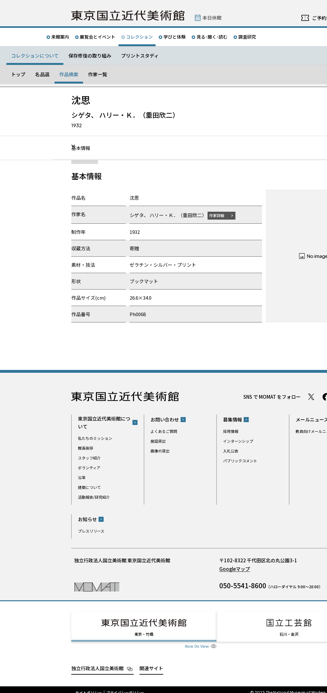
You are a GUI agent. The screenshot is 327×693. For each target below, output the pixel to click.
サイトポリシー (88, 686)
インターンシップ (238, 441)
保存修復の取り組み (89, 55)
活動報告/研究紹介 (94, 496)
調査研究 (247, 37)
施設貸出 (158, 441)
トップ (18, 74)
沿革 (82, 477)
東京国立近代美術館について (104, 422)
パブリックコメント (240, 460)
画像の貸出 (160, 450)
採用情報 (230, 431)
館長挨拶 (85, 447)
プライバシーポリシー (125, 686)
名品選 (42, 74)
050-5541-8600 (242, 585)
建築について (89, 487)
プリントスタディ (140, 55)
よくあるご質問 (164, 431)
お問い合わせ (165, 419)
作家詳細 (220, 215)
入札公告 (230, 450)
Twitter (311, 396)
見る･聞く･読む (212, 37)
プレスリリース (91, 531)
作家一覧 (97, 74)
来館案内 (60, 37)
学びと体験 (175, 37)
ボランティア (89, 467)
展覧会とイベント (97, 37)
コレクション (139, 37)
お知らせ (87, 519)
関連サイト (151, 662)
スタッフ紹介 (89, 457)
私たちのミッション (95, 437)
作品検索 (68, 74)
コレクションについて (35, 55)
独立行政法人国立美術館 (97, 662)
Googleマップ (234, 568)
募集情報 (232, 419)
